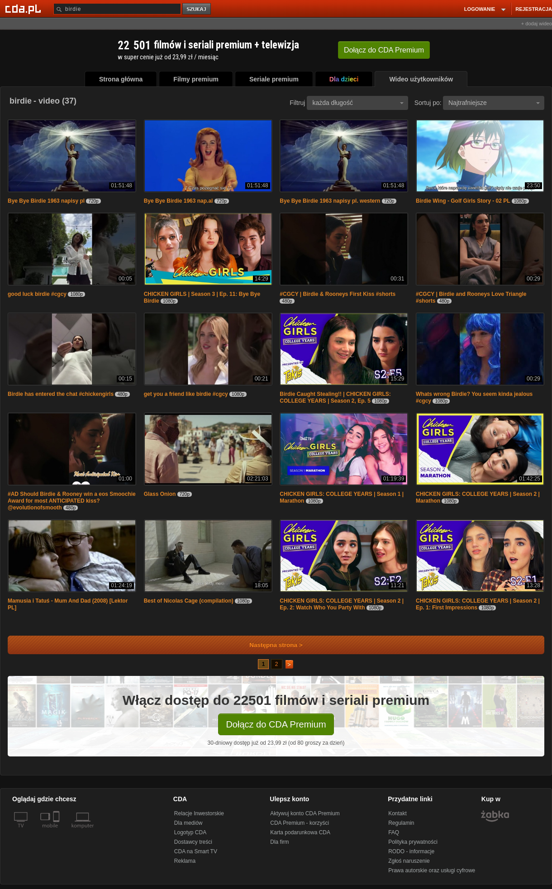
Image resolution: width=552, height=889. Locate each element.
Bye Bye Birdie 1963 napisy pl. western (330, 201)
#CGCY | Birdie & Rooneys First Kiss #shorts (337, 294)
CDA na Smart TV (195, 851)
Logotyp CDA (190, 832)
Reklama (184, 861)
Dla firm (279, 842)
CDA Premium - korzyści (299, 823)
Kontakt (397, 813)
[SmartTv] (57, 831)
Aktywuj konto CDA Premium (304, 813)
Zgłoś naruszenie (408, 861)
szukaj (197, 9)
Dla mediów (188, 823)
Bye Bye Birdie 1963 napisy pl (46, 201)
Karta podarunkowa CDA (300, 832)
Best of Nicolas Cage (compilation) (188, 601)
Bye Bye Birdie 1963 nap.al (178, 201)
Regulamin (401, 823)
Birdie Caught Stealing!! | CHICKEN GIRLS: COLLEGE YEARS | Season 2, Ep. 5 (335, 397)
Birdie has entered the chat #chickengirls (61, 394)
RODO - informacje (411, 851)
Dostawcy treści (193, 842)
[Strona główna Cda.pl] (24, 8)
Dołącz (384, 50)
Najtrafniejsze (494, 102)
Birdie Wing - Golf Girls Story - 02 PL (464, 201)
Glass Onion (160, 494)
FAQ (393, 832)
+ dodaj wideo (536, 23)
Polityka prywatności (413, 842)
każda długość (358, 102)
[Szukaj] (117, 8)
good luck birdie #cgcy (37, 294)
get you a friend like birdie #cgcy (186, 394)
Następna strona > (270, 645)
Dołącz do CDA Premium (276, 724)
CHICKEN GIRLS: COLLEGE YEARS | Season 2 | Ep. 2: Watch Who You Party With (342, 604)
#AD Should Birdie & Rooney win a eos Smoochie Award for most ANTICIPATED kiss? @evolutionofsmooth (72, 501)
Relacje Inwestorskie (199, 813)
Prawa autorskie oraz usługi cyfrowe (431, 870)
